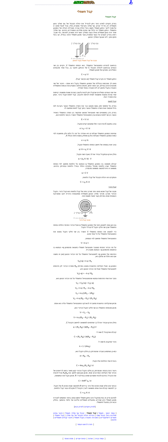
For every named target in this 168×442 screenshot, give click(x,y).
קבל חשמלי (59, 415)
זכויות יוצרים (80, 439)
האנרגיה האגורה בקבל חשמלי (86, 418)
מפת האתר (69, 439)
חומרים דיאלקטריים (108, 418)
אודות (90, 439)
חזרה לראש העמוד (85, 424)
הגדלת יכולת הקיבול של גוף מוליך (80, 415)
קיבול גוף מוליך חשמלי (74, 413)
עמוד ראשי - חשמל (107, 413)
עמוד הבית (99, 439)
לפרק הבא (79, 407)
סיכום (114, 420)
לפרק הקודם (90, 407)
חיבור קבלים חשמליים (63, 418)
